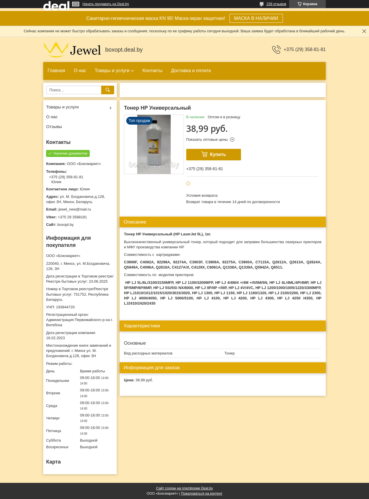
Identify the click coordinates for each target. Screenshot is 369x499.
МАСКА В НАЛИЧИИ (256, 18)
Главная (56, 70)
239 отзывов (276, 4)
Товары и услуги (112, 70)
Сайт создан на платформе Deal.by (184, 488)
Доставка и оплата (191, 70)
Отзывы (54, 126)
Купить (218, 154)
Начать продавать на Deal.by (105, 4)
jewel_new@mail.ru (75, 209)
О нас (80, 70)
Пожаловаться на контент (201, 494)
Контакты (152, 70)
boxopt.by (65, 224)
